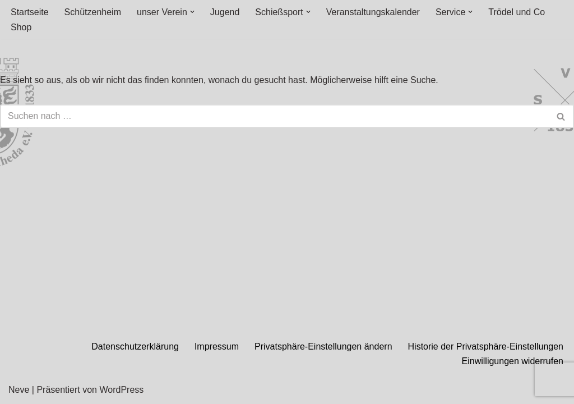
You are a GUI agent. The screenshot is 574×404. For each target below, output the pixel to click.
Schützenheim (92, 12)
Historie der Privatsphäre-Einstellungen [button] (485, 346)
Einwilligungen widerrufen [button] (512, 361)
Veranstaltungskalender (373, 12)
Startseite (30, 12)
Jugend (225, 12)
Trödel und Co (516, 12)
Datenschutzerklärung (135, 346)
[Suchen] (274, 116)
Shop (21, 27)
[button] (192, 12)
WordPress (121, 389)
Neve (18, 389)
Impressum (217, 346)
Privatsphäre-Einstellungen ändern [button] (323, 346)
